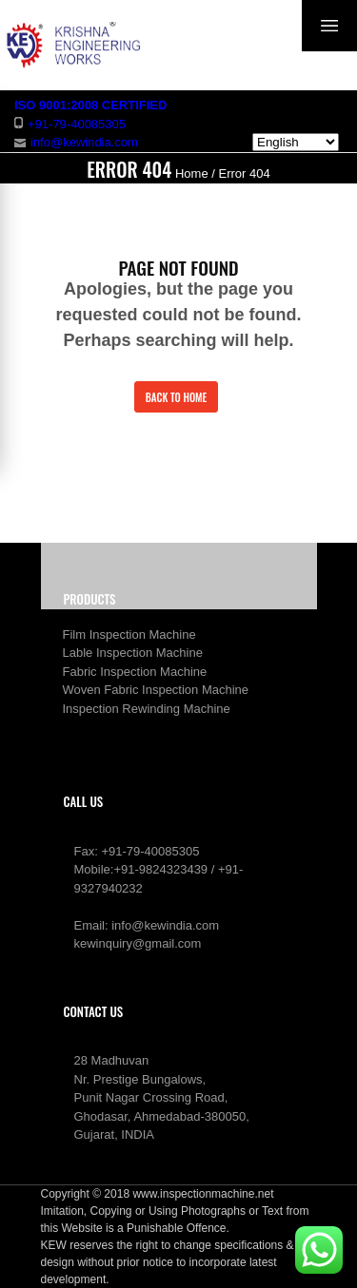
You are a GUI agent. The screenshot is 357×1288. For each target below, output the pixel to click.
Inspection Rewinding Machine (146, 709)
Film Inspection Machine (129, 634)
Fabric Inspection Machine (135, 671)
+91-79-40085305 (150, 851)
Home (191, 173)
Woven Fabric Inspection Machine (156, 689)
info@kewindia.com (165, 925)
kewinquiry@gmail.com (138, 943)
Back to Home (177, 397)
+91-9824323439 (160, 869)
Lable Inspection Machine (133, 652)
